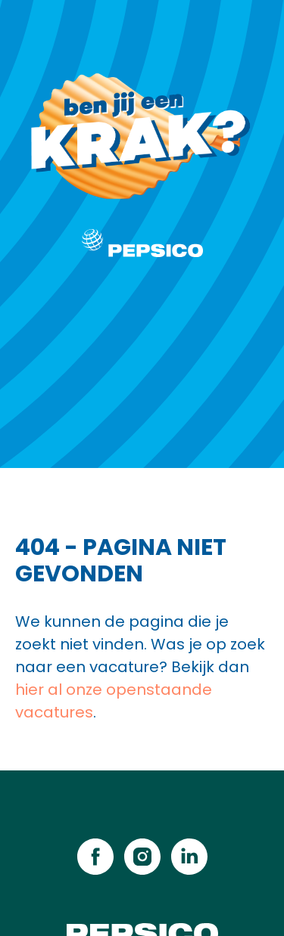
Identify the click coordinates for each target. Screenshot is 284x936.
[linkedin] (189, 856)
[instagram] (142, 856)
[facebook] (95, 856)
